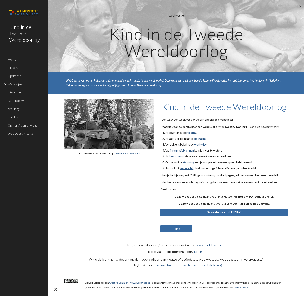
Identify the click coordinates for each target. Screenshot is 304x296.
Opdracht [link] (14, 76)
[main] (176, 36)
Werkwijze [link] (15, 84)
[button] (299, 5)
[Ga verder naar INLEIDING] (224, 212)
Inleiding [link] (13, 67)
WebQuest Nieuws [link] (20, 133)
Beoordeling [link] (16, 100)
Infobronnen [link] (16, 92)
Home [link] (12, 59)
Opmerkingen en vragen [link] (23, 125)
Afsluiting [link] (13, 109)
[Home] (176, 228)
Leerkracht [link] (15, 117)
